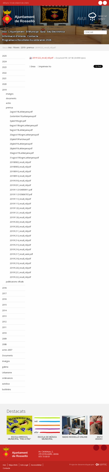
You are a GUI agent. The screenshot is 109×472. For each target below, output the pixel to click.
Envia (33, 66)
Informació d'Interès (14, 36)
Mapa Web (13, 465)
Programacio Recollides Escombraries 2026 (26, 40)
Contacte (6, 468)
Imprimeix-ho (45, 66)
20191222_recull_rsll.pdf (41, 57)
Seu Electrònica (56, 31)
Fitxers (16, 48)
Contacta (32, 36)
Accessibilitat (36, 465)
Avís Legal (24, 465)
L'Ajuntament (17, 31)
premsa (30, 48)
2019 (23, 48)
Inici (4, 31)
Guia (42, 31)
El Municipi (32, 31)
